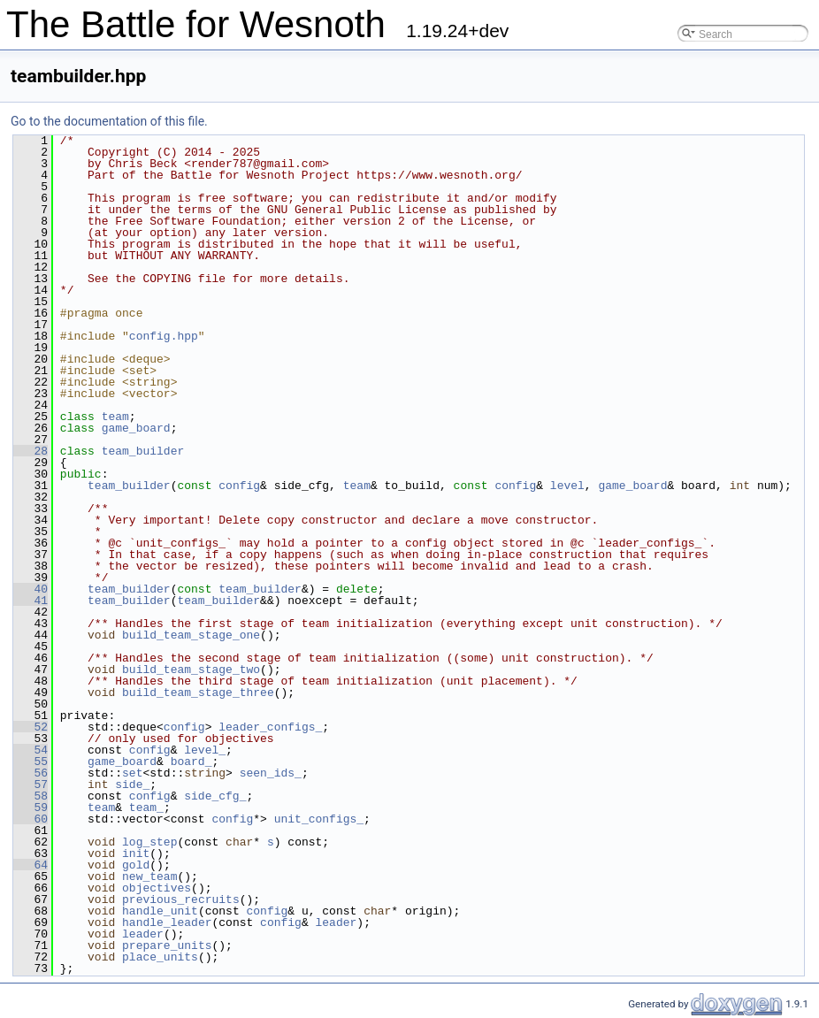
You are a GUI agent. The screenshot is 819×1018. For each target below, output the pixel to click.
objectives (156, 888)
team (115, 417)
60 (30, 819)
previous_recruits (181, 899)
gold (135, 865)
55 (30, 761)
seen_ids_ (271, 773)
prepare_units (166, 945)
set (132, 773)
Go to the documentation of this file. (109, 121)
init (135, 853)
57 (30, 784)
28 (30, 451)
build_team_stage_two (191, 669)
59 (30, 807)
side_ (132, 784)
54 (30, 750)
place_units (160, 957)
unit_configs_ (319, 819)
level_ (205, 750)
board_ (191, 761)
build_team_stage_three (198, 692)
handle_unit (160, 911)
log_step (149, 842)
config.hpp (163, 336)
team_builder (143, 451)
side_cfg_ (215, 796)
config (239, 486)
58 (30, 796)
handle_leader (166, 922)
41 (30, 601)
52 (30, 727)
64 (30, 865)
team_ (146, 807)
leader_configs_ (270, 727)
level (567, 486)
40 (30, 589)
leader (335, 922)
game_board (136, 428)
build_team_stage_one (191, 635)
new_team (149, 876)
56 (30, 773)
